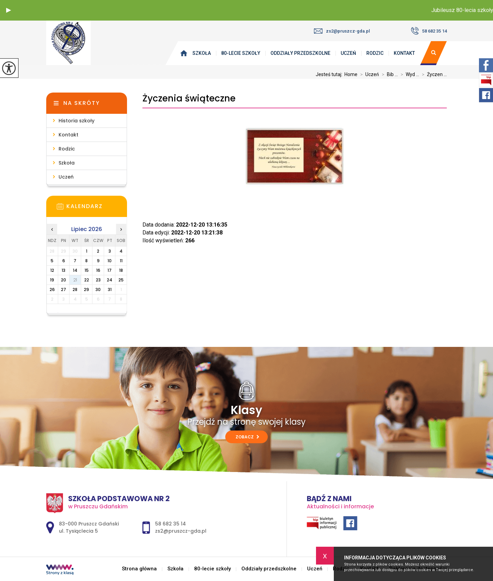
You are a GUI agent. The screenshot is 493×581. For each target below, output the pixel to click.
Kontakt (404, 53)
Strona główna (185, 53)
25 (121, 280)
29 (86, 289)
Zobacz (247, 437)
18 (121, 270)
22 (86, 280)
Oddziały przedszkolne (300, 53)
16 (98, 270)
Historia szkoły (76, 120)
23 (98, 280)
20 (63, 280)
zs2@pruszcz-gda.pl (342, 31)
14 (75, 270)
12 (52, 270)
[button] (8, 10)
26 (52, 289)
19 (52, 280)
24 (109, 280)
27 (63, 289)
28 (75, 289)
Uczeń (348, 53)
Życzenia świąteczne (189, 99)
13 (63, 270)
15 (87, 270)
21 (75, 280)
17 (110, 270)
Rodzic (374, 53)
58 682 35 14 (429, 31)
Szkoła (201, 53)
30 (98, 289)
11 (121, 261)
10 (110, 261)
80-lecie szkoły (240, 53)
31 (110, 289)
